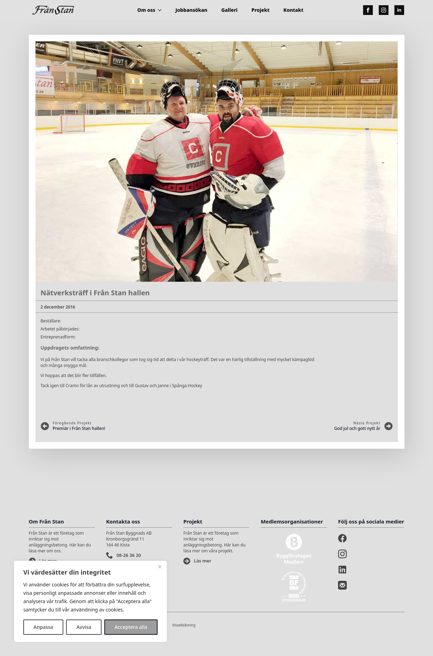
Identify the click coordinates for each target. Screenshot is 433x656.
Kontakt (293, 10)
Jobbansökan (191, 10)
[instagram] (383, 10)
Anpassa (43, 627)
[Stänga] (159, 566)
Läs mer (202, 561)
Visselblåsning (183, 625)
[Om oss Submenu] (161, 10)
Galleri (229, 10)
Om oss (146, 10)
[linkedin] (399, 10)
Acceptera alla (131, 627)
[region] (90, 601)
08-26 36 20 (129, 555)
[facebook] (368, 10)
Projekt (260, 10)
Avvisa (84, 627)
